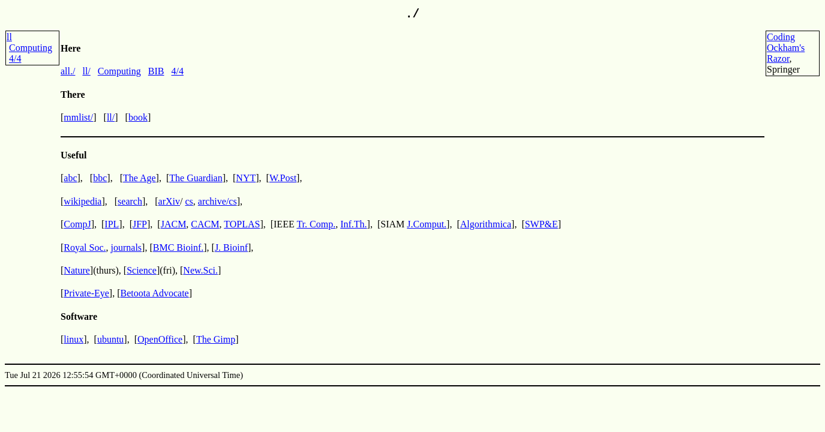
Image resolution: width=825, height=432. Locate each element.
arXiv (169, 201)
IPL (111, 224)
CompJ (77, 224)
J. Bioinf (231, 247)
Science (142, 270)
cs (189, 201)
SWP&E (541, 224)
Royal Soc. (85, 247)
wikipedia (82, 201)
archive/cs (217, 201)
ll (9, 37)
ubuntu (110, 339)
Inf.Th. (353, 224)
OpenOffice (159, 339)
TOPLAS (242, 224)
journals (126, 247)
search (130, 201)
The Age (139, 178)
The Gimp (215, 339)
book (138, 117)
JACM (174, 224)
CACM (205, 224)
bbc (100, 178)
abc (70, 178)
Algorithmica (485, 224)
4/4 (15, 58)
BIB (156, 71)
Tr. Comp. (315, 224)
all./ (68, 71)
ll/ (86, 71)
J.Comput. (426, 224)
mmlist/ (78, 117)
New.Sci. (200, 270)
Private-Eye (86, 293)
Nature (77, 270)
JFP (140, 224)
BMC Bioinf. (178, 247)
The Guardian (195, 178)
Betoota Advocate (155, 293)
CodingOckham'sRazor (786, 48)
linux (73, 339)
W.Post (282, 178)
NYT (246, 178)
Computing (30, 48)
